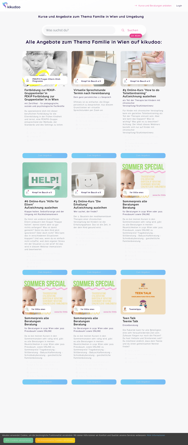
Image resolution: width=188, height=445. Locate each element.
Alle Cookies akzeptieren (18, 440)
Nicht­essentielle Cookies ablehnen (55, 440)
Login (179, 5)
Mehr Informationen (156, 435)
